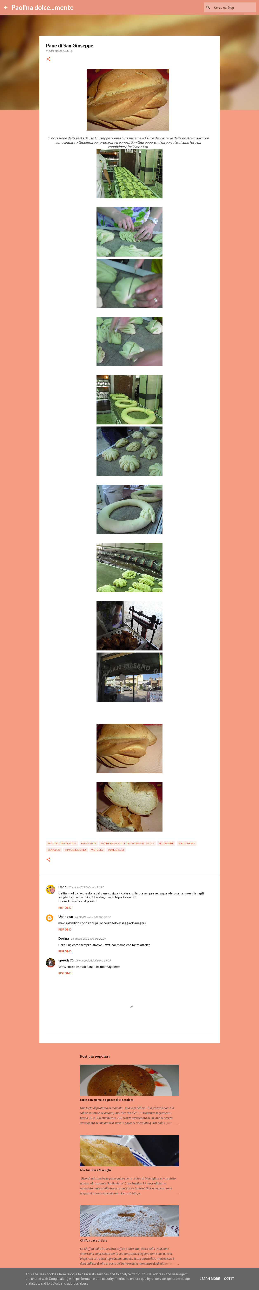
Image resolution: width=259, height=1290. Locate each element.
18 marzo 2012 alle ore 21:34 (88, 938)
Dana (62, 887)
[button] (48, 59)
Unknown (65, 916)
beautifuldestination (62, 843)
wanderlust (116, 849)
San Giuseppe (186, 843)
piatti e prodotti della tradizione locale (127, 843)
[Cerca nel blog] (234, 7)
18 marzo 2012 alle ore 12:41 (86, 887)
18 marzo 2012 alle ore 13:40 (92, 916)
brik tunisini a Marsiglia (96, 1170)
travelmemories (75, 849)
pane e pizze (88, 843)
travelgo (54, 849)
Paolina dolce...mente (43, 7)
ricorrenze (166, 843)
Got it (229, 1279)
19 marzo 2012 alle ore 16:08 (93, 960)
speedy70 (65, 960)
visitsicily (97, 849)
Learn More (210, 1279)
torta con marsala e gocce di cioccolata (106, 1100)
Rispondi (65, 907)
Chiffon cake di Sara (93, 1240)
